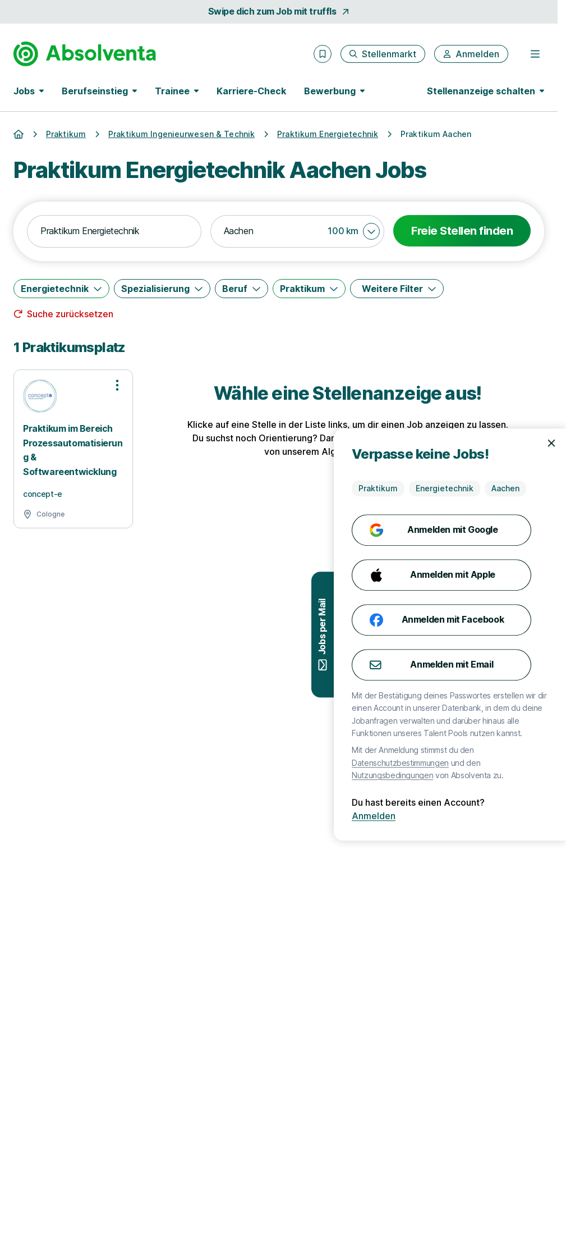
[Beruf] (241, 288)
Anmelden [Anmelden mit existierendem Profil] (531, 815)
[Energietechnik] (61, 288)
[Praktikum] (309, 288)
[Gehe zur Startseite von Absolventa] (84, 54)
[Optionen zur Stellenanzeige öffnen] (117, 385)
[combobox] (114, 231)
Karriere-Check (251, 91)
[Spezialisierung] (162, 288)
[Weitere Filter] (397, 288)
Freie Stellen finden (462, 231)
